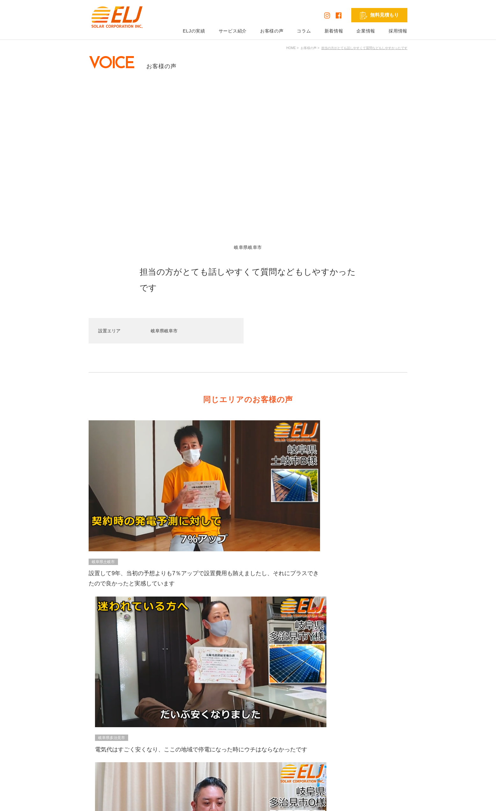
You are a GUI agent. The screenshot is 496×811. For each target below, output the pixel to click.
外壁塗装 (251, 769)
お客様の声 (272, 30)
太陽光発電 (253, 733)
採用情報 (398, 30)
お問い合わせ (309, 742)
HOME (291, 48)
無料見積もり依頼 (314, 733)
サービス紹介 (233, 30)
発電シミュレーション (385, 733)
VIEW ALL (246, 577)
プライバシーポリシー (111, 801)
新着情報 (334, 30)
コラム (304, 30)
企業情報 (365, 30)
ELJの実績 (194, 30)
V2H (246, 751)
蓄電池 (249, 742)
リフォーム (253, 760)
